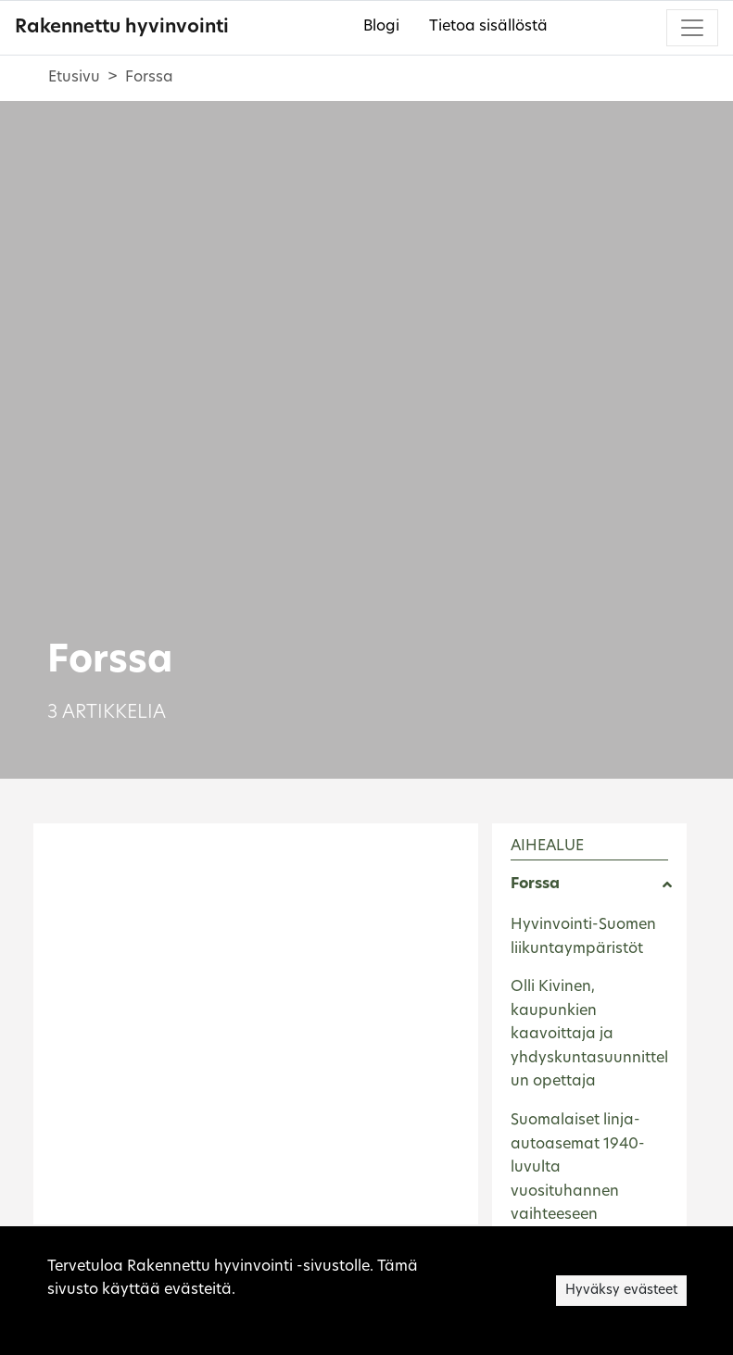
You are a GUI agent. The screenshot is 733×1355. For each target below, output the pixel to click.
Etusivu (74, 77)
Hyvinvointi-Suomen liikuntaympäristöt (583, 937)
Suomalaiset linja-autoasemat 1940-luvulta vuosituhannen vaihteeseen (578, 1168)
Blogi (381, 26)
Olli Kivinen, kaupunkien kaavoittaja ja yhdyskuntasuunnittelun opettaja (589, 1034)
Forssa (535, 884)
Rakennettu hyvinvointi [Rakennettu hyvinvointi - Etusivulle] (122, 28)
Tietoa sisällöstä (488, 26)
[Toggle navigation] (692, 27)
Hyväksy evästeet (621, 1291)
